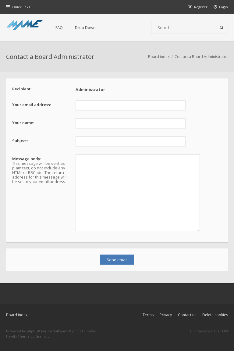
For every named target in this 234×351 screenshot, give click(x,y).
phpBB (32, 331)
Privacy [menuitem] (166, 314)
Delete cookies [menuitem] (215, 314)
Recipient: (21, 89)
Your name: (23, 122)
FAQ (59, 27)
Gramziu (42, 336)
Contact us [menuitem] (187, 314)
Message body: (26, 158)
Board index (16, 314)
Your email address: (31, 104)
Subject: (20, 140)
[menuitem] (221, 7)
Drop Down (85, 27)
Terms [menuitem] (148, 314)
